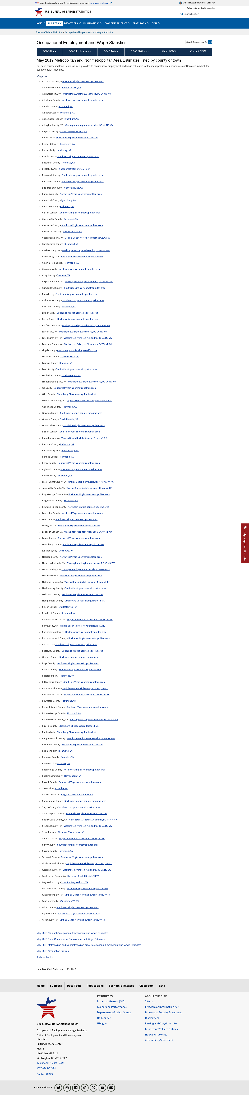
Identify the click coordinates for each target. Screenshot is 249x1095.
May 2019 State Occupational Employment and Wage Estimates (71, 939)
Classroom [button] (140, 23)
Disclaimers (152, 1018)
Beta (162, 986)
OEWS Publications (79, 51)
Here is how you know (98, 2)
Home (41, 986)
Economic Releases (121, 986)
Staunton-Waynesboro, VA (73, 131)
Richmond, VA (66, 106)
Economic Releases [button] (116, 23)
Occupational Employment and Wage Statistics (89, 32)
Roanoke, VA (68, 162)
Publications (95, 986)
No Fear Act (104, 1018)
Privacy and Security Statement (163, 1012)
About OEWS (169, 51)
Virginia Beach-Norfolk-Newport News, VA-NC (87, 237)
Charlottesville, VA (71, 87)
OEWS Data (110, 51)
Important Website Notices (161, 1029)
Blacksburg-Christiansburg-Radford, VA (77, 350)
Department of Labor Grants (114, 1012)
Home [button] (39, 23)
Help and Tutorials (156, 1034)
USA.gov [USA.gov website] (102, 1023)
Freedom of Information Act (162, 1007)
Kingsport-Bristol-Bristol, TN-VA (74, 168)
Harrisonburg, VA (70, 450)
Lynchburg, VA (67, 112)
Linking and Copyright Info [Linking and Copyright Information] (161, 1023)
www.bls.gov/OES (46, 1067)
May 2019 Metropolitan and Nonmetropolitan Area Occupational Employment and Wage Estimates (89, 945)
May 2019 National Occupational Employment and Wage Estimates (72, 933)
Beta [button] (155, 23)
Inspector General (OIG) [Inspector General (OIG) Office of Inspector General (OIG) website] (111, 1001)
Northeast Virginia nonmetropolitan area (83, 81)
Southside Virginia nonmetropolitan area (82, 175)
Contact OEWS (45, 1074)
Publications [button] (91, 23)
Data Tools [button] (71, 23)
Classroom (146, 986)
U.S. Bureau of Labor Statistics (68, 11)
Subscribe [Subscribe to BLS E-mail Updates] (210, 8)
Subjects (56, 986)
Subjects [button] (53, 23)
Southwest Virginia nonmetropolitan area (78, 156)
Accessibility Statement (159, 1040)
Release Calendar (195, 8)
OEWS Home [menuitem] (50, 51)
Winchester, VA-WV (71, 375)
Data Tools (74, 986)
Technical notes (45, 957)
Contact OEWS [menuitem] (198, 51)
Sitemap (150, 1001)
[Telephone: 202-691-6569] (64, 1063)
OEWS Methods (139, 51)
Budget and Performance (112, 1007)
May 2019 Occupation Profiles (53, 951)
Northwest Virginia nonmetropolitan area (82, 100)
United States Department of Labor (197, 2)
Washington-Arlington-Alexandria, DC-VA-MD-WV (87, 93)
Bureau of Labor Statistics (49, 32)
